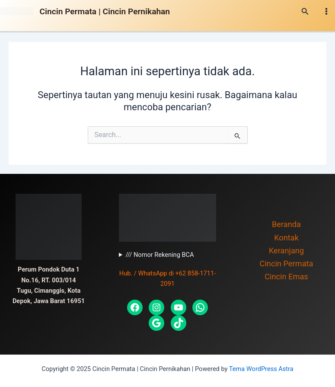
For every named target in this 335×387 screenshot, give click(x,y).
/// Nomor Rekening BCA (159, 255)
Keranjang (286, 250)
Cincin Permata (286, 263)
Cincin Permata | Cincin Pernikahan (105, 11)
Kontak (286, 237)
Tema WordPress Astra (261, 369)
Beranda (286, 224)
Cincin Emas (286, 276)
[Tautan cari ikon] (305, 11)
